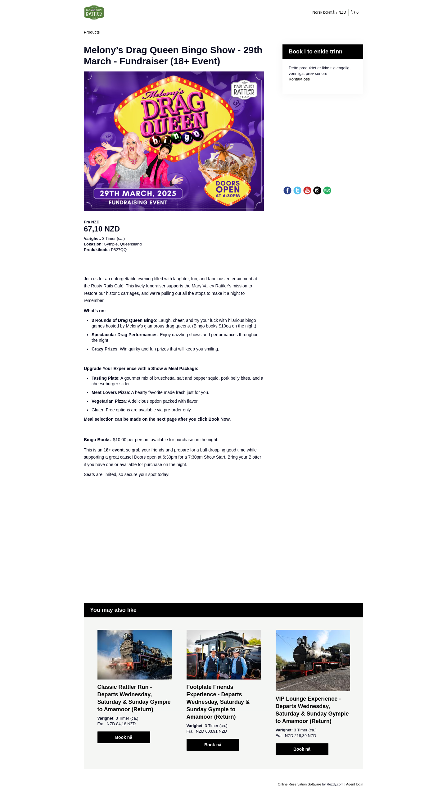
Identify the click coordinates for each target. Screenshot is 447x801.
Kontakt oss (299, 79)
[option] (134, 686)
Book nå (123, 737)
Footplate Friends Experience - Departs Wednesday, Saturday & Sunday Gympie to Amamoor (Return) (218, 702)
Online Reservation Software (299, 784)
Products (92, 32)
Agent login (354, 784)
